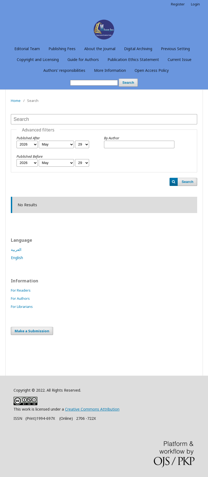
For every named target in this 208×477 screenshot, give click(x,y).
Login (195, 4)
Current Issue (179, 59)
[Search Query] (94, 83)
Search (128, 82)
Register (178, 4)
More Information (110, 70)
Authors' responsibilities (64, 70)
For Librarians (22, 306)
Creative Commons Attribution (92, 409)
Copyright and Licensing (38, 59)
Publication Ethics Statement (133, 59)
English (17, 257)
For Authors (20, 298)
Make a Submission (32, 330)
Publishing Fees (62, 48)
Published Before (30, 156)
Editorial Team (27, 48)
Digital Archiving (138, 48)
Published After (28, 138)
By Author (111, 138)
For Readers (21, 290)
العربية (16, 249)
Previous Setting (175, 48)
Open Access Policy (152, 70)
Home (16, 100)
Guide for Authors (83, 59)
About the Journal (99, 48)
